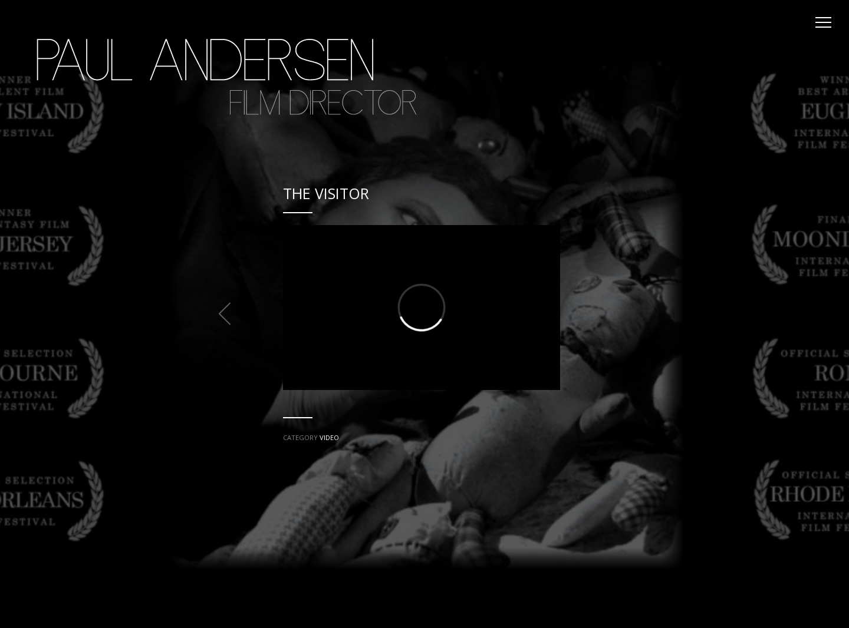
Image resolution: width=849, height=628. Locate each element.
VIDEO (329, 437)
